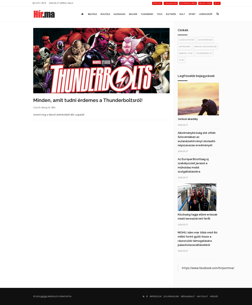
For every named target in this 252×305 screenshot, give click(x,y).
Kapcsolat (202, 296)
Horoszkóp (205, 14)
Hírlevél (214, 296)
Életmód (171, 14)
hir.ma (43, 296)
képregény (185, 46)
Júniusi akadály (188, 119)
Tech (159, 14)
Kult (182, 14)
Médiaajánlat (188, 296)
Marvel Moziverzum (205, 46)
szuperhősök (205, 40)
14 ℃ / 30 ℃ (39, 3)
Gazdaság (119, 14)
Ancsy (44, 107)
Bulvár (133, 14)
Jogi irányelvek (171, 296)
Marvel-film (186, 53)
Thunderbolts (204, 53)
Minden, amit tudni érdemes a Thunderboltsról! (88, 100)
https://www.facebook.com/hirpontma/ (208, 268)
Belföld (92, 14)
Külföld (105, 14)
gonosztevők (186, 40)
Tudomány (147, 14)
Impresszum (155, 296)
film (53, 107)
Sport (192, 14)
